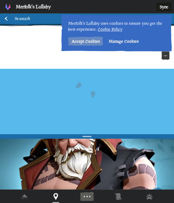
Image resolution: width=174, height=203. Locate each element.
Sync (164, 7)
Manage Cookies (124, 41)
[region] (87, 101)
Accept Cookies (86, 41)
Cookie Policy (110, 29)
